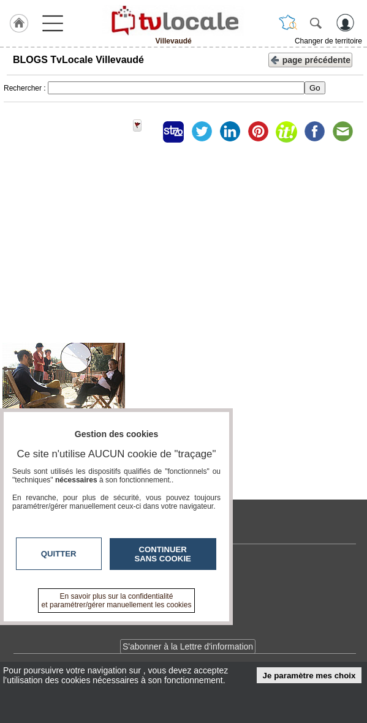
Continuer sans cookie (163, 554)
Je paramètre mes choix (309, 675)
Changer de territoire (328, 41)
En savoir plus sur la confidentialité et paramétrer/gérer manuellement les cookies (117, 600)
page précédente (310, 59)
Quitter (59, 553)
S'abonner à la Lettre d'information (188, 646)
